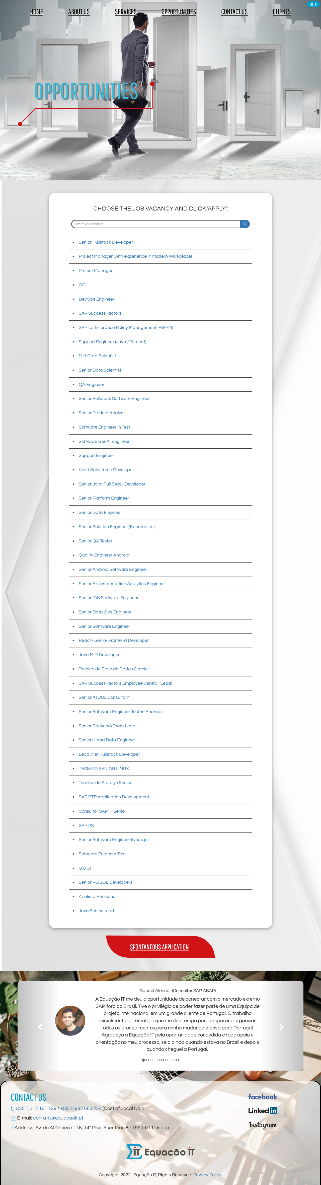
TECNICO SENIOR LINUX (104, 768)
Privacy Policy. (207, 1174)
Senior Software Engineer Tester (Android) (121, 711)
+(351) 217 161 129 (35, 1108)
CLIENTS (282, 11)
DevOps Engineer (96, 299)
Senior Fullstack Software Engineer (114, 398)
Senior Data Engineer (100, 512)
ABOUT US (79, 11)
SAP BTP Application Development (114, 797)
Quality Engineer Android (104, 555)
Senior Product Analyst (102, 412)
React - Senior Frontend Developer (114, 640)
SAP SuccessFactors (100, 313)
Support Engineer (96, 455)
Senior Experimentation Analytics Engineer (122, 583)
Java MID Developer (99, 654)
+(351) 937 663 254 (81, 1108)
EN (311, 4)
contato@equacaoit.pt (58, 1118)
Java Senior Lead (96, 911)
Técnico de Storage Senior (105, 782)
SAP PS (86, 825)
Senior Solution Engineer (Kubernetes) (116, 526)
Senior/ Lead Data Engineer (107, 740)
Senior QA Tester (95, 541)
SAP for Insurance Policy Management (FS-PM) (126, 327)
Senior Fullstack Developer (106, 242)
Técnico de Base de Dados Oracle (113, 669)
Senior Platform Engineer (104, 498)
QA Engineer (91, 384)
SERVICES (126, 11)
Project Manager (96, 270)
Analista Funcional (98, 896)
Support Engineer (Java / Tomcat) (112, 341)
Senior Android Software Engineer (113, 569)
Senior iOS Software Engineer (108, 597)
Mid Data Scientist (97, 356)
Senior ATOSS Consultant (104, 697)
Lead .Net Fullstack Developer (109, 754)
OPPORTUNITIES (179, 11)
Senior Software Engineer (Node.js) (113, 839)
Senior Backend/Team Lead (107, 726)
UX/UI (85, 868)
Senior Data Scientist (100, 370)
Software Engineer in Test (104, 427)
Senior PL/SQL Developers (105, 882)
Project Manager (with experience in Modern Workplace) (135, 256)
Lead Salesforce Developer (106, 469)
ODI (83, 285)
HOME (36, 11)
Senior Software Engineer (104, 626)
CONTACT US (234, 11)
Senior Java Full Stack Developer (112, 484)
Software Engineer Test (102, 854)
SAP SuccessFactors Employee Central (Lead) (125, 683)
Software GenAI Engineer (104, 441)
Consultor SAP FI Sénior (102, 811)
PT (316, 4)
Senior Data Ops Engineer (105, 612)
